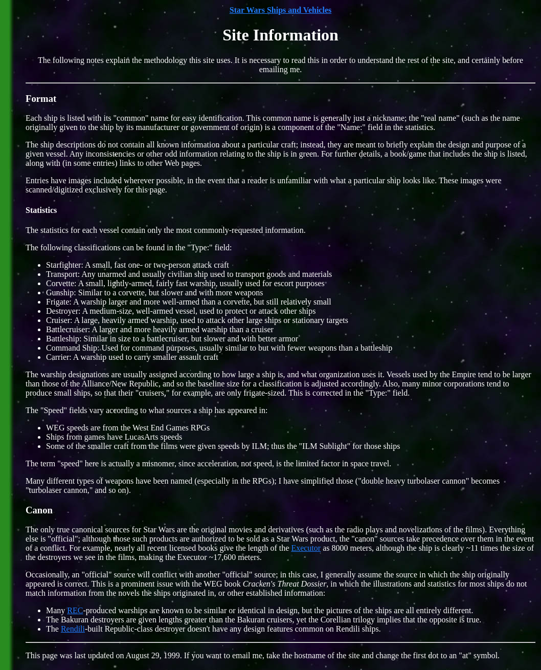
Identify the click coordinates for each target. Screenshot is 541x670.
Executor (306, 548)
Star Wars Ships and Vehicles (280, 10)
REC (75, 610)
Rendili (73, 628)
